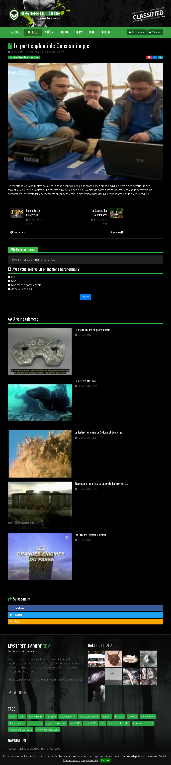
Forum (106, 32)
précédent (18, 232)
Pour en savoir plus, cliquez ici (80, 760)
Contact (55, 748)
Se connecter (137, 32)
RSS (14, 622)
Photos (64, 32)
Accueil (17, 32)
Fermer (105, 760)
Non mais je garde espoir (26, 285)
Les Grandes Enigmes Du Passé (90, 535)
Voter (85, 297)
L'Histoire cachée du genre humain (92, 330)
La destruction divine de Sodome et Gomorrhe (98, 432)
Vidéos (49, 32)
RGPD (44, 748)
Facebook (17, 608)
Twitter (16, 615)
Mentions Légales (29, 748)
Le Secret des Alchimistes (99, 212)
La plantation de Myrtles (33, 212)
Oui (13, 277)
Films (79, 32)
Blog (92, 32)
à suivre (117, 232)
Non (13, 281)
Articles (33, 32)
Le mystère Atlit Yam (85, 381)
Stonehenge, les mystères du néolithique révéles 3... (101, 484)
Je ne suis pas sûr (21, 289)
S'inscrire (155, 32)
